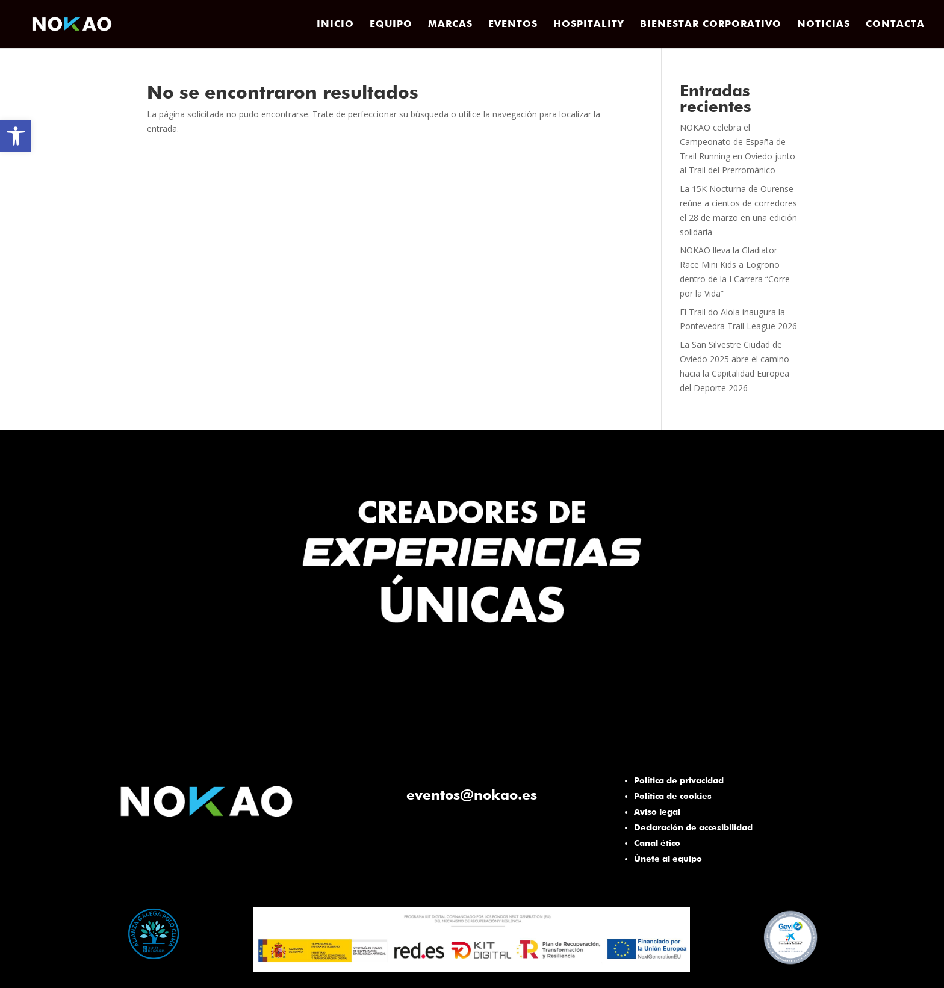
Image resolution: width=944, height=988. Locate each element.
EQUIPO (391, 24)
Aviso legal (657, 812)
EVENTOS (513, 24)
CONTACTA (895, 24)
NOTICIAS (823, 24)
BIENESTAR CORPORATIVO (710, 24)
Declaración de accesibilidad (693, 827)
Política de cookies (673, 796)
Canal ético (657, 843)
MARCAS (450, 24)
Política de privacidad (679, 780)
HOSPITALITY (588, 24)
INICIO (335, 24)
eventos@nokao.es (471, 794)
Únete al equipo (668, 858)
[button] (15, 136)
